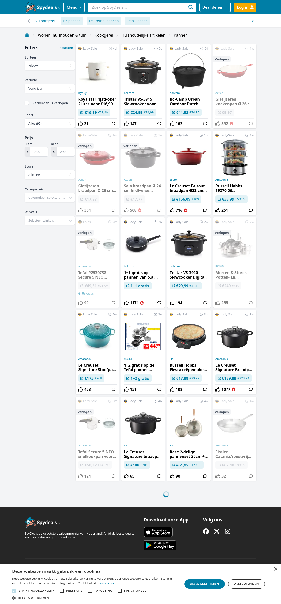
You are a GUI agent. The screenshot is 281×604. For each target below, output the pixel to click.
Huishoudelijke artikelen (143, 35)
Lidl (172, 359)
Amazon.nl (222, 179)
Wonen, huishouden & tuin (62, 35)
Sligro (173, 179)
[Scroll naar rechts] (29, 21)
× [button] (275, 569)
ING (126, 445)
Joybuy (82, 93)
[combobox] (50, 197)
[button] (94, 598)
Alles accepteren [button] (204, 584)
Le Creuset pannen (104, 21)
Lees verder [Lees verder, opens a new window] (106, 583)
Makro (128, 359)
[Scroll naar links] (252, 21)
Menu (74, 7)
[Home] (27, 35)
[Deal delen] (215, 7)
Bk (171, 445)
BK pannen (71, 21)
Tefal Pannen (137, 21)
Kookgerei (45, 21)
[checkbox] (27, 103)
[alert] (140, 584)
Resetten (66, 48)
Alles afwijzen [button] (246, 584)
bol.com (129, 93)
